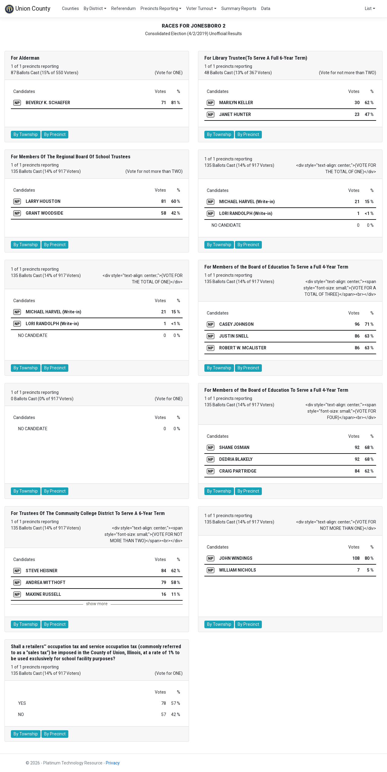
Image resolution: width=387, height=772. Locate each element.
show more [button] (97, 603)
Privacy (113, 762)
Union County (27, 9)
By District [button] (93, 8)
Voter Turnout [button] (199, 8)
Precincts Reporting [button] (159, 8)
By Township (26, 134)
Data (265, 8)
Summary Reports (238, 8)
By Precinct (55, 134)
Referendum (123, 8)
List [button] (368, 8)
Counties (70, 8)
